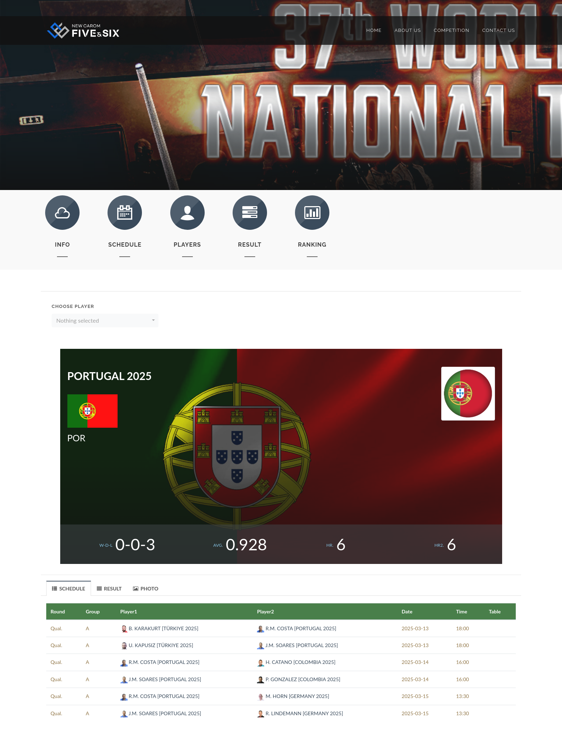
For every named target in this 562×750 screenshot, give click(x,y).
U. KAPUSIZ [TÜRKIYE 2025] (156, 645)
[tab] (68, 588)
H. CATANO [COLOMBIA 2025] (296, 662)
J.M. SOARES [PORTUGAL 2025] (297, 645)
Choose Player (73, 306)
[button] (105, 320)
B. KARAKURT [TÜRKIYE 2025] (159, 628)
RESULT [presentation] (109, 588)
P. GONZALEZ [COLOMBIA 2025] (298, 679)
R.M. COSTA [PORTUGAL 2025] (296, 628)
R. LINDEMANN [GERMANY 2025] (300, 713)
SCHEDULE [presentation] (68, 588)
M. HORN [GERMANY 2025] (293, 696)
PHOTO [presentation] (145, 588)
